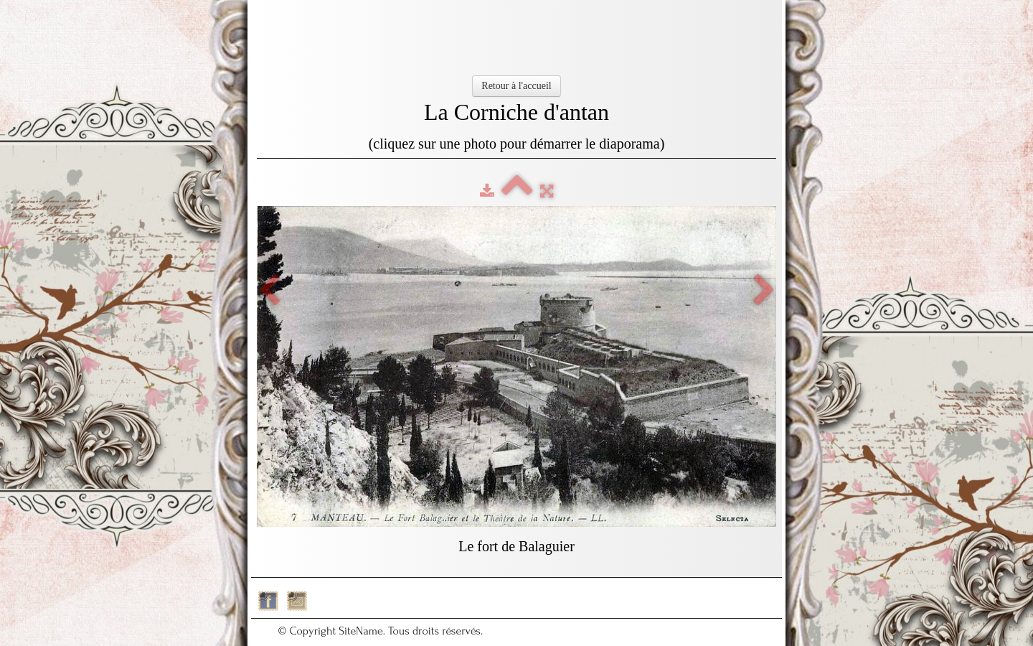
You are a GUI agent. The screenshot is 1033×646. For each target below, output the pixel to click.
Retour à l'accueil (516, 85)
